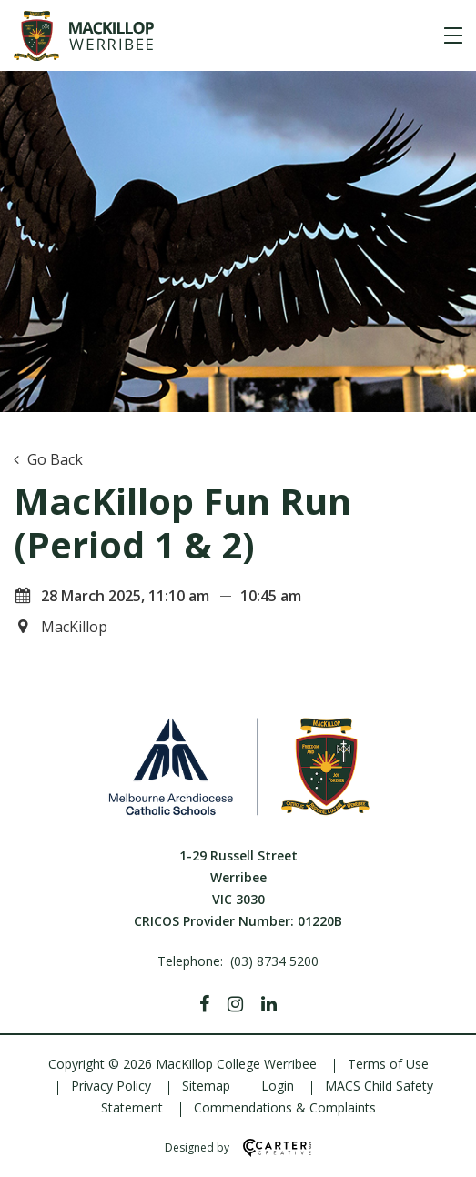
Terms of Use (388, 1063)
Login (277, 1085)
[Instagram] (235, 1004)
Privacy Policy (111, 1085)
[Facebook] (204, 1004)
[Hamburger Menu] (453, 35)
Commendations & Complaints (285, 1107)
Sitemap (206, 1085)
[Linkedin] (269, 1004)
